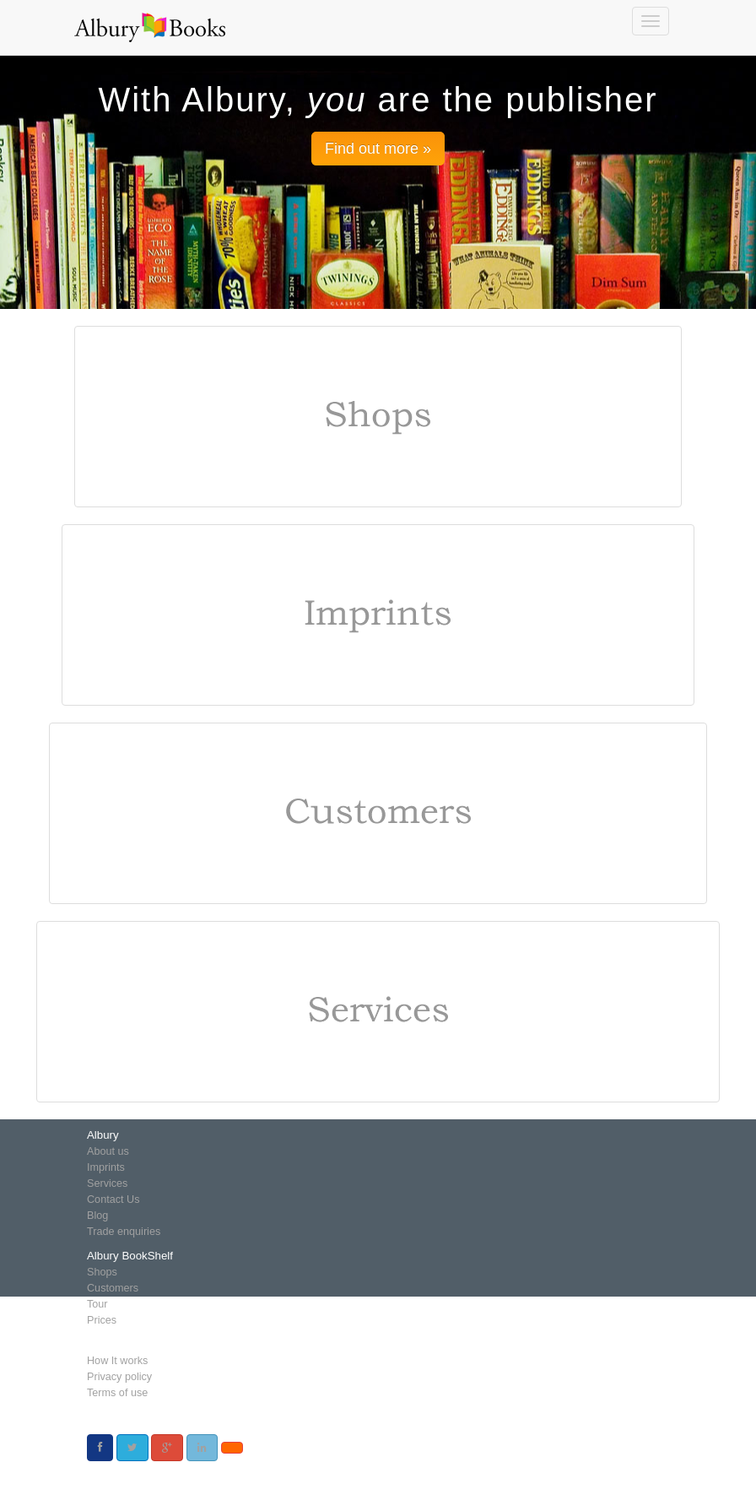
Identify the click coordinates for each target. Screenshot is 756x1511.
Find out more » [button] (378, 148)
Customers (112, 1288)
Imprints (106, 1167)
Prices (101, 1320)
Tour (97, 1304)
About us (108, 1151)
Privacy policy (119, 1377)
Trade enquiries (123, 1232)
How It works (117, 1361)
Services (107, 1183)
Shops (102, 1272)
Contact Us (113, 1199)
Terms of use (117, 1393)
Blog (97, 1215)
